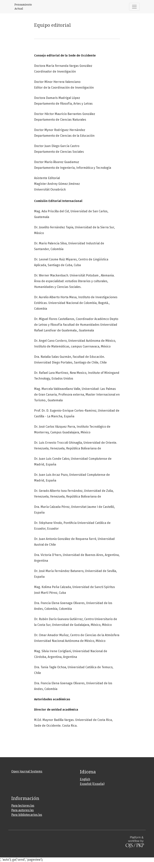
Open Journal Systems (26, 771)
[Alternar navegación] (134, 7)
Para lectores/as (22, 805)
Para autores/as (22, 810)
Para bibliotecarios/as (26, 815)
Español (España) (92, 784)
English (85, 779)
